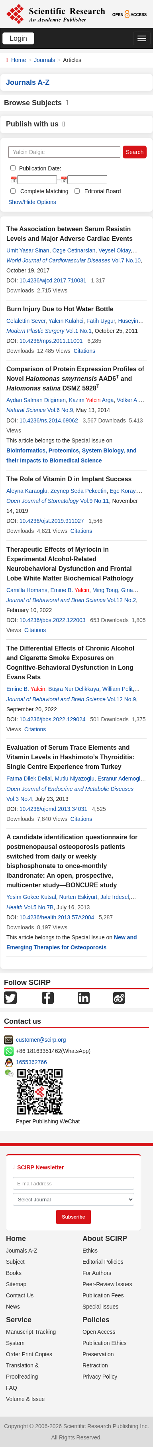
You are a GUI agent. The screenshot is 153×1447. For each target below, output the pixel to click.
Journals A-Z (21, 1250)
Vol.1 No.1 (79, 331)
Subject (15, 1262)
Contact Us (19, 1295)
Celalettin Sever (25, 321)
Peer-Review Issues (107, 1284)
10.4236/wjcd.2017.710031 (53, 280)
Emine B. (69, 590)
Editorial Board (102, 191)
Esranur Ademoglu (120, 778)
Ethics (90, 1250)
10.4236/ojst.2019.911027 (52, 521)
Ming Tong (105, 590)
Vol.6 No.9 (60, 410)
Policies (96, 1320)
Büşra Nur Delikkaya (73, 689)
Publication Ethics (104, 1343)
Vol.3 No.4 (19, 799)
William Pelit (117, 689)
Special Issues (100, 1306)
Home (18, 60)
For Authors (96, 1273)
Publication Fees (103, 1295)
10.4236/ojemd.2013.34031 (53, 809)
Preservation (98, 1354)
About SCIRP (104, 1239)
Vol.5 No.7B (38, 907)
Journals (44, 60)
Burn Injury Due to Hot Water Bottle (60, 309)
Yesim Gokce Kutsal (31, 897)
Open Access (99, 1332)
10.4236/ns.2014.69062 (49, 420)
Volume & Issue (25, 1399)
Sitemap (16, 1284)
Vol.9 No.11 (94, 501)
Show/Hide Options (32, 202)
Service (18, 1320)
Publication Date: (39, 168)
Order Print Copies (29, 1354)
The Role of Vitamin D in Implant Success (68, 479)
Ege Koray (122, 491)
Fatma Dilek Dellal (29, 778)
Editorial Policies (103, 1262)
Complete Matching (44, 191)
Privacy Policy (99, 1376)
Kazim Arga (91, 400)
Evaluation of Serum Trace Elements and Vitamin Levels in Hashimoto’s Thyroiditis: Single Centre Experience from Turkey (70, 757)
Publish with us (35, 124)
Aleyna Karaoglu (26, 491)
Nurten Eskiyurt (78, 897)
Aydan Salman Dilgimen (36, 400)
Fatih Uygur (100, 321)
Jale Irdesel (114, 897)
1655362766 (31, 1062)
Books (14, 1273)
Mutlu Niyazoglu (74, 778)
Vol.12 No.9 (121, 699)
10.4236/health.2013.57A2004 (57, 917)
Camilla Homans (26, 590)
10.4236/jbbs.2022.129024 (53, 719)
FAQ (11, 1388)
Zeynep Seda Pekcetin (79, 491)
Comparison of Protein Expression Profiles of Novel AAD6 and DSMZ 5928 (75, 379)
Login (18, 38)
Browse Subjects (36, 103)
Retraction (95, 1365)
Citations (84, 351)
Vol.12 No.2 (121, 600)
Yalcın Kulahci (66, 321)
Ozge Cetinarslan (73, 250)
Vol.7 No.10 (126, 260)
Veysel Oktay (114, 250)
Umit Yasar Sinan (27, 250)
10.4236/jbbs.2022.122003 (53, 620)
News (13, 1306)
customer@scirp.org (41, 1040)
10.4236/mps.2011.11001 (51, 341)
